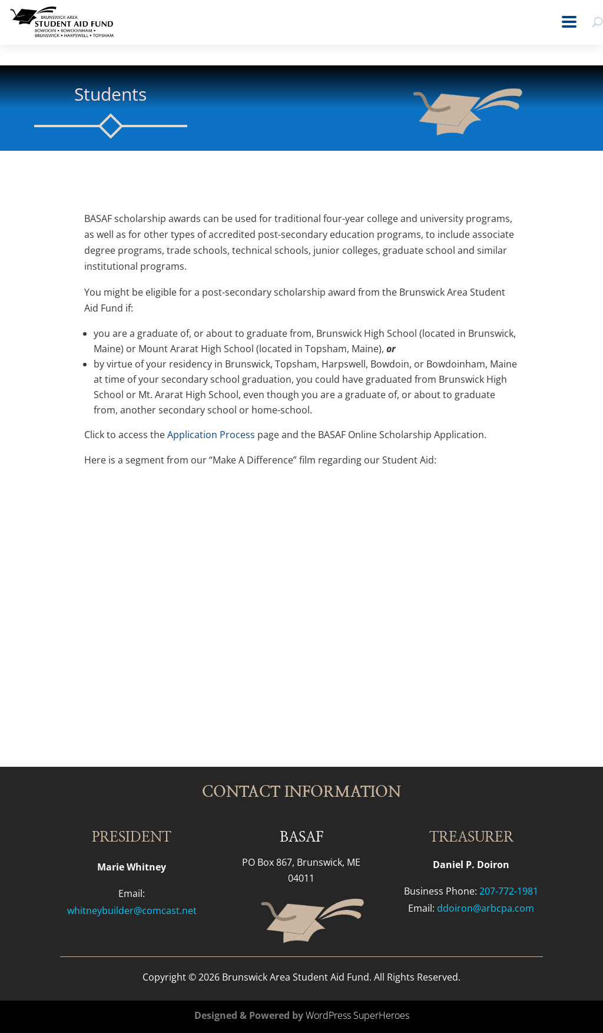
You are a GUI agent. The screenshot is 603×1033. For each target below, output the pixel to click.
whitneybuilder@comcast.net (132, 910)
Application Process (212, 434)
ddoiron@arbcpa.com (485, 908)
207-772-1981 (508, 891)
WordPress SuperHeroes (357, 1015)
